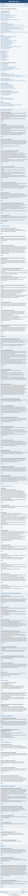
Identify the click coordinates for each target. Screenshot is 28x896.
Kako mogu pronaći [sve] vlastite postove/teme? (8, 88)
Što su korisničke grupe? (5, 65)
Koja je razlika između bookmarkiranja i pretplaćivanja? (9, 91)
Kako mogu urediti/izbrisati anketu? (6, 41)
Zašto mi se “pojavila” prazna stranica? (7, 86)
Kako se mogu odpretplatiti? (5, 94)
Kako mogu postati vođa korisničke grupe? (7, 67)
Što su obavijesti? (3, 57)
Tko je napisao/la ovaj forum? (5, 102)
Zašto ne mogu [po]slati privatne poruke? (7, 74)
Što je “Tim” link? (3, 70)
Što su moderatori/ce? (4, 64)
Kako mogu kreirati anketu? (5, 39)
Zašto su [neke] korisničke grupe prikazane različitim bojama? (10, 68)
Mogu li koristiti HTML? (4, 53)
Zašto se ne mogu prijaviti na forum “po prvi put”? (8, 15)
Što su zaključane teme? (5, 59)
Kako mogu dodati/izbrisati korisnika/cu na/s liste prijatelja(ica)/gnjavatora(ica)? (13, 80)
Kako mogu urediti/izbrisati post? (6, 37)
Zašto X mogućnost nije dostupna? (6, 103)
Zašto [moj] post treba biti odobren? (6, 47)
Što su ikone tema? (4, 60)
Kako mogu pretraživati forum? (6, 84)
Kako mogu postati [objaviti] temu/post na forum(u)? (9, 36)
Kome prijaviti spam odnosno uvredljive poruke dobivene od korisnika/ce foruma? (13, 76)
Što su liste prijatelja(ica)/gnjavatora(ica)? (7, 79)
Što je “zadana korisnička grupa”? (6, 69)
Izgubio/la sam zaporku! (4, 18)
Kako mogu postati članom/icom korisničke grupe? (9, 66)
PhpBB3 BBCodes (14, 894)
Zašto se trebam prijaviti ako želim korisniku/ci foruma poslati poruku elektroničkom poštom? (14, 32)
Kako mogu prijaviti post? (5, 45)
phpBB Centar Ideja (4, 859)
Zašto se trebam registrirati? (5, 12)
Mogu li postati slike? (4, 55)
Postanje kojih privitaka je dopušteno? (7, 98)
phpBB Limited (3, 850)
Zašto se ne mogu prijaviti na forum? (6, 16)
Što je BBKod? (3, 52)
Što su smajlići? (3, 54)
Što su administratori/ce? (5, 63)
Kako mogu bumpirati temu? (5, 48)
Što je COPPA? (3, 13)
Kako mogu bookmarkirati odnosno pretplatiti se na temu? (10, 92)
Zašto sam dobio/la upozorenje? (6, 44)
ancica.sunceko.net (4, 280)
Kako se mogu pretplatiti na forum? (6, 93)
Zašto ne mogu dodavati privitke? (6, 43)
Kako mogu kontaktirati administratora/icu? (7, 105)
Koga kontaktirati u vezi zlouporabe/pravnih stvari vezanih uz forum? (11, 104)
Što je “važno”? (3, 58)
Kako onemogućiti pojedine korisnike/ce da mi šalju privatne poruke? (12, 75)
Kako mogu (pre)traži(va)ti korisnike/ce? (7, 87)
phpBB (11, 273)
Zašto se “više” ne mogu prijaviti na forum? (7, 17)
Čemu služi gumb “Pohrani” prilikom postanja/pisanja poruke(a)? (11, 46)
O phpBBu (24, 851)
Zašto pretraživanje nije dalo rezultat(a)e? (7, 85)
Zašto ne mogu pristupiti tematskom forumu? (8, 42)
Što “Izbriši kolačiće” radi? (5, 20)
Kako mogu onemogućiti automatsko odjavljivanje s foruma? (10, 19)
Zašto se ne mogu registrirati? (5, 14)
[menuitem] (3, 4)
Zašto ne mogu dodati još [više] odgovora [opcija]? (9, 40)
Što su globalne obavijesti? (5, 56)
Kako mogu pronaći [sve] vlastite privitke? (7, 99)
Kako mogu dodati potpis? (5, 38)
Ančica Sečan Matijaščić (13, 278)
